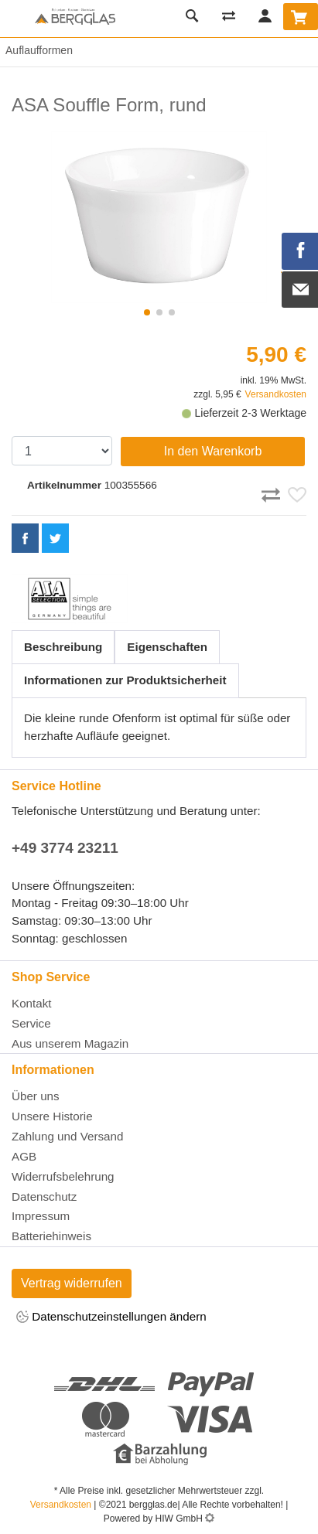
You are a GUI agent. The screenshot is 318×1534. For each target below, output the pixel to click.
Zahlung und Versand (67, 1136)
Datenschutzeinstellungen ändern (111, 1318)
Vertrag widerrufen (71, 1283)
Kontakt (32, 1003)
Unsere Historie (52, 1116)
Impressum (41, 1215)
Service (31, 1023)
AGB (24, 1156)
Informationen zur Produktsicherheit (125, 680)
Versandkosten (275, 394)
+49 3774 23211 (65, 848)
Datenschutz (44, 1196)
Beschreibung (63, 646)
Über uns (36, 1096)
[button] (147, 312)
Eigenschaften (167, 646)
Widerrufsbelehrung (63, 1176)
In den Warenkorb (213, 451)
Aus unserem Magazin (70, 1043)
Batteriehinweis (51, 1236)
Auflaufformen (36, 50)
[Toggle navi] (15, 18)
